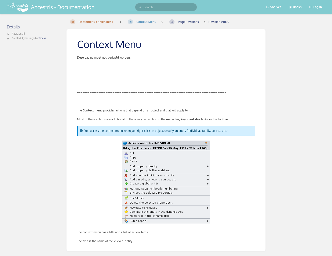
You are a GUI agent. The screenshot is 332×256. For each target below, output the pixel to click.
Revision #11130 (219, 22)
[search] (166, 7)
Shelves (273, 7)
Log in (315, 7)
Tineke (42, 38)
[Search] (139, 7)
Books (295, 7)
